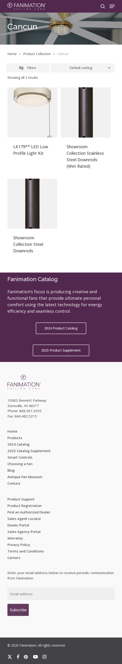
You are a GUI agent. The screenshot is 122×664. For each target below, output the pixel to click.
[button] (112, 6)
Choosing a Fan (19, 463)
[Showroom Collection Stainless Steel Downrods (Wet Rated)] (86, 112)
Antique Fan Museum (24, 476)
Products (14, 437)
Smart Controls (19, 457)
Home (12, 54)
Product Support (21, 499)
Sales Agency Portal (24, 531)
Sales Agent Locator (24, 518)
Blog (11, 470)
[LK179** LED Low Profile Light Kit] (32, 112)
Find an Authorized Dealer (28, 512)
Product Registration (24, 505)
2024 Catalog (18, 444)
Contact (13, 483)
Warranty (15, 538)
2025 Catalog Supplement (29, 450)
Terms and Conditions (25, 551)
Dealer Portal (18, 525)
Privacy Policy (18, 544)
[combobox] (82, 67)
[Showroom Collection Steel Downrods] (32, 204)
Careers (13, 557)
